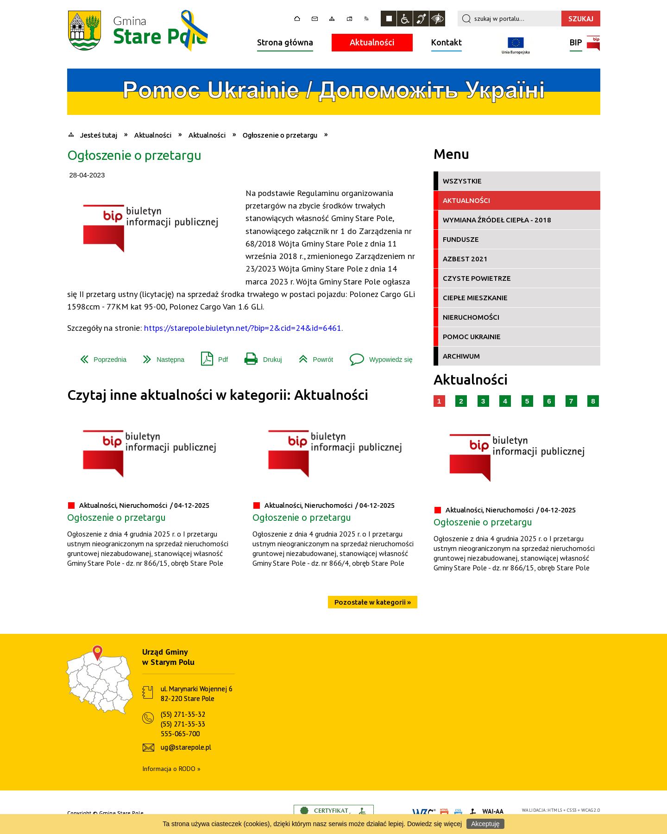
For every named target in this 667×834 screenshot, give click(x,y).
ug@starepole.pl (186, 747)
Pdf (211, 356)
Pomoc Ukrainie (472, 337)
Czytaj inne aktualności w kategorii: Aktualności (217, 395)
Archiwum (461, 356)
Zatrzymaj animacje (388, 18)
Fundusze (461, 239)
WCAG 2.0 (590, 810)
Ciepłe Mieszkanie (475, 298)
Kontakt (446, 42)
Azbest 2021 (465, 259)
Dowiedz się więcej (434, 824)
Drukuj (259, 356)
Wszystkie (462, 181)
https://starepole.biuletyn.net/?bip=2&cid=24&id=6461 (242, 327)
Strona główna (285, 42)
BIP (576, 43)
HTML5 (554, 810)
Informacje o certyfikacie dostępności (334, 813)
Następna (160, 356)
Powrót (312, 356)
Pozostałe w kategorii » (372, 602)
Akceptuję (485, 824)
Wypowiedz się (377, 356)
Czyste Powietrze (477, 278)
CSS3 (572, 810)
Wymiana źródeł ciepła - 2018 (497, 220)
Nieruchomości (471, 317)
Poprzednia (99, 356)
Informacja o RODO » (171, 768)
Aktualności (372, 42)
